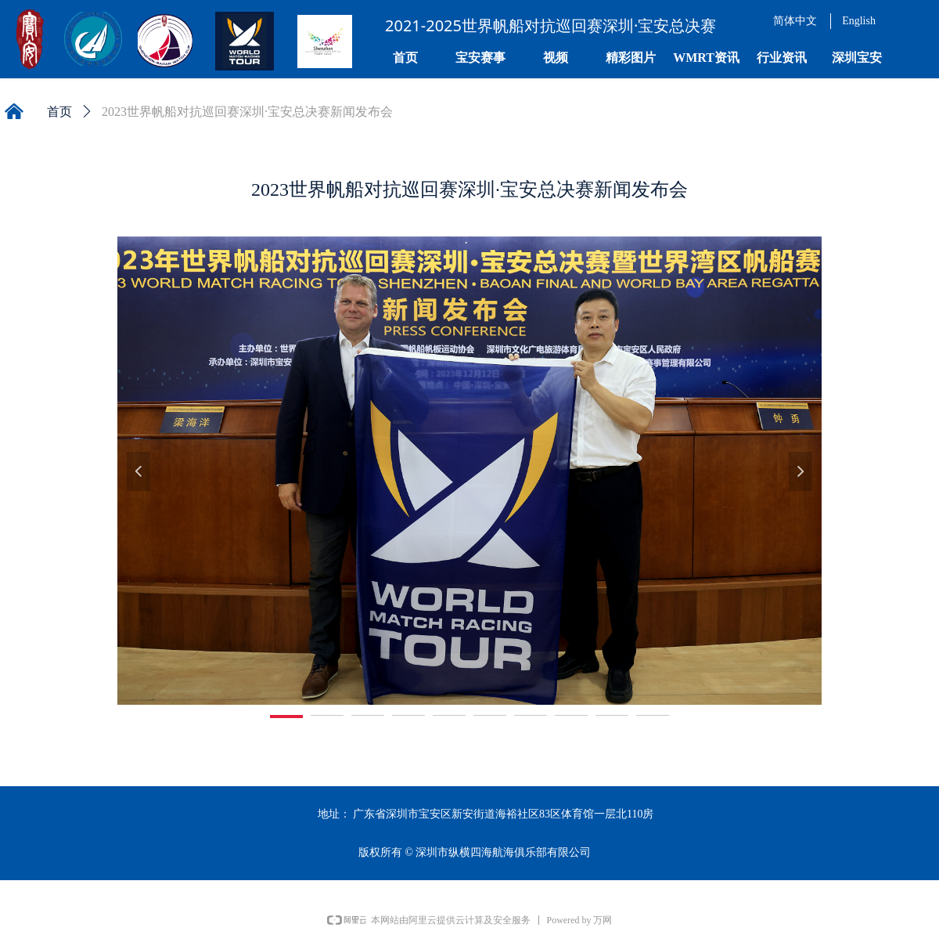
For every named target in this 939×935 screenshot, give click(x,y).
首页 (59, 111)
